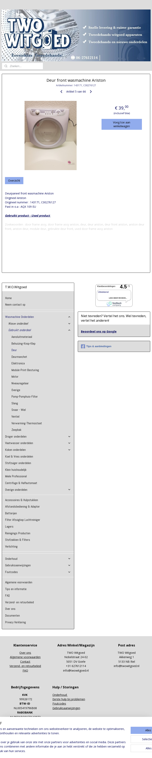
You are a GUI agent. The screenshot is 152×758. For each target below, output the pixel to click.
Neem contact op (15, 304)
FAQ (7, 595)
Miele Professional (16, 476)
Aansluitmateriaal (21, 337)
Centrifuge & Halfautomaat (21, 483)
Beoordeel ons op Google (99, 331)
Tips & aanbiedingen (96, 346)
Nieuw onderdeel (39, 323)
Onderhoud (38, 559)
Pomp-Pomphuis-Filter (24, 396)
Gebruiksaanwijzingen (38, 565)
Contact (25, 661)
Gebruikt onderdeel (39, 330)
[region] (50, 735)
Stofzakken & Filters (17, 540)
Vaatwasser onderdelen (38, 443)
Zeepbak (16, 430)
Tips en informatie (16, 589)
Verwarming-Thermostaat (26, 423)
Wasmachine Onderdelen (38, 317)
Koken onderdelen (38, 450)
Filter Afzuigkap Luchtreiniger (22, 520)
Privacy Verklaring (15, 622)
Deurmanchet (19, 357)
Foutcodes (38, 572)
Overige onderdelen (38, 490)
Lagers (9, 526)
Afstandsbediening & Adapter (22, 506)
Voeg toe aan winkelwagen (121, 124)
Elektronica (18, 363)
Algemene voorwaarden (18, 582)
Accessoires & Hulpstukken (21, 500)
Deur (14, 350)
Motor (14, 376)
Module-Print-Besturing (25, 370)
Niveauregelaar (20, 383)
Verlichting (11, 546)
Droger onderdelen (38, 436)
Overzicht (14, 180)
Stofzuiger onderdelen (18, 463)
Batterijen (11, 513)
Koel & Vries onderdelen (19, 456)
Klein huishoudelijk (16, 470)
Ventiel (15, 416)
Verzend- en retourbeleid (19, 602)
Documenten (12, 615)
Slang (14, 403)
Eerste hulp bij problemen (68, 699)
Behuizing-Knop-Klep (23, 343)
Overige (15, 390)
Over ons (10, 609)
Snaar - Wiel (18, 410)
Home (8, 298)
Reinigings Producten (17, 533)
